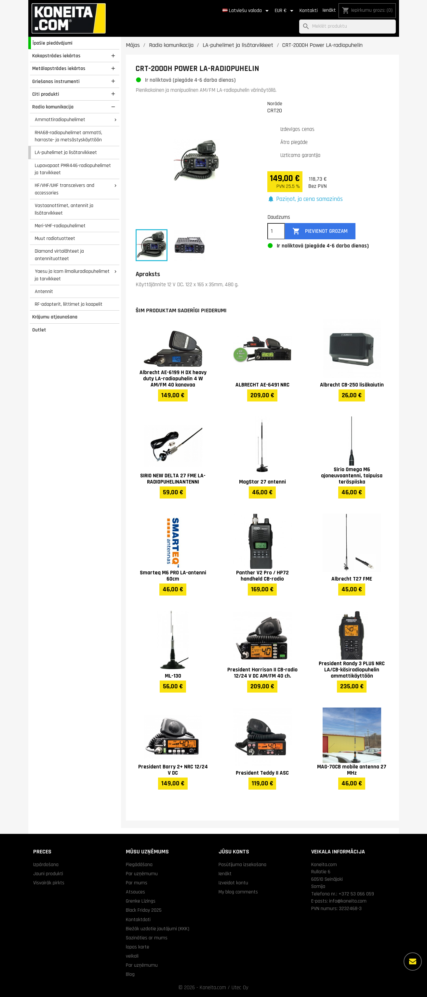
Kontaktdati (138, 919)
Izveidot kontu (233, 882)
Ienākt (329, 10)
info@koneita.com (348, 901)
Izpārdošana (46, 864)
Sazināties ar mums (146, 937)
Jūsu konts (234, 851)
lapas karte (137, 947)
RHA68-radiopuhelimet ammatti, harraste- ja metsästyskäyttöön (68, 136)
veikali (132, 956)
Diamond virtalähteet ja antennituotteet (59, 255)
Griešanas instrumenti (56, 81)
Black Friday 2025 (144, 910)
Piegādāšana (139, 864)
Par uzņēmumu (142, 873)
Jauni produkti (48, 873)
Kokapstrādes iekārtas (56, 55)
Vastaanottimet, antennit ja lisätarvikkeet (64, 209)
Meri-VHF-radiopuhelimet (60, 225)
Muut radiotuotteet (55, 238)
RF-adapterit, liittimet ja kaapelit (68, 304)
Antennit (44, 291)
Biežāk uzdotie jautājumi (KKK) (157, 928)
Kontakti (309, 10)
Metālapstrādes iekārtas (58, 68)
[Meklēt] (347, 27)
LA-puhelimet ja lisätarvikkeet (66, 152)
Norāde (274, 103)
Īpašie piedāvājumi (53, 43)
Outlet (39, 330)
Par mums (136, 882)
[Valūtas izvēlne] (285, 11)
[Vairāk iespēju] (413, 961)
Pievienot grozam (320, 231)
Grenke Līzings (140, 901)
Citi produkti (45, 94)
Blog (130, 974)
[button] (305, 199)
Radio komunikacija (52, 107)
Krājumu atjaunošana (54, 317)
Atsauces (135, 892)
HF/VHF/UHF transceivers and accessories (64, 189)
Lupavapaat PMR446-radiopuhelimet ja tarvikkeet (73, 169)
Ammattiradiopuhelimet (60, 119)
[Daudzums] (276, 231)
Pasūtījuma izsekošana (242, 864)
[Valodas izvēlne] (246, 11)
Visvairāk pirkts (48, 882)
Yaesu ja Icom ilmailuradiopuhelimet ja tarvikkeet (72, 275)
